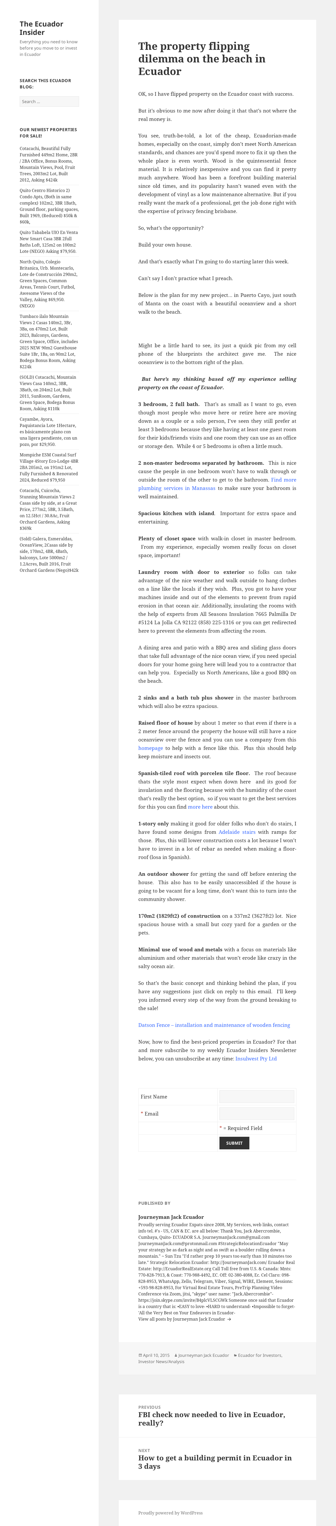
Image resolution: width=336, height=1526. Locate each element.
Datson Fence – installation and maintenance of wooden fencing (214, 1025)
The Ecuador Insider (41, 28)
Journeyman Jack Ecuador (203, 1355)
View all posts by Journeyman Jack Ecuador (182, 1319)
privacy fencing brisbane (206, 211)
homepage (150, 748)
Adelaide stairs (237, 832)
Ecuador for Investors (259, 1355)
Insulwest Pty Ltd (256, 1058)
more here (200, 806)
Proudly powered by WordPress (170, 1513)
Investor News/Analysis (161, 1361)
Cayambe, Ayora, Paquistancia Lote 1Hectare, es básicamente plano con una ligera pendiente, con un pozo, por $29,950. (48, 431)
